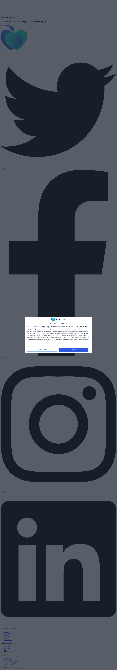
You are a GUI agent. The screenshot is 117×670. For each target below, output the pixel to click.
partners (36, 326)
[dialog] (58, 335)
